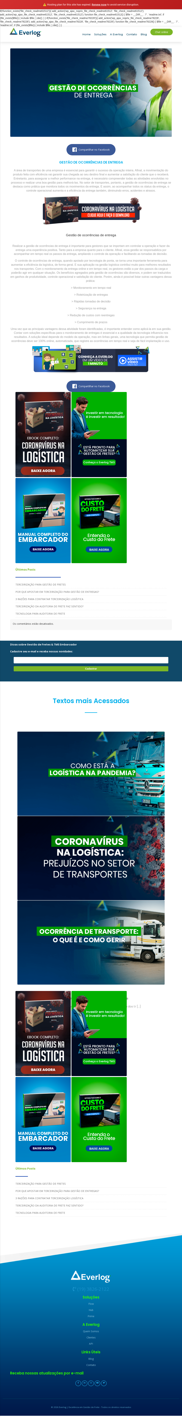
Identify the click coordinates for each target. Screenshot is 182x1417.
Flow (91, 1305)
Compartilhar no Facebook (91, 149)
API (91, 1345)
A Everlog (116, 34)
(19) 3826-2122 (91, 1290)
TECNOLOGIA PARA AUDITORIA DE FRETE (40, 614)
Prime (91, 1317)
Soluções (100, 34)
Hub (91, 1311)
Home (86, 34)
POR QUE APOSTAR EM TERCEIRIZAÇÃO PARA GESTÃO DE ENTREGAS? (57, 592)
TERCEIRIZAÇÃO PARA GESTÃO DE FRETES (40, 585)
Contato (131, 34)
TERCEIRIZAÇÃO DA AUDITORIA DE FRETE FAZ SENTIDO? (49, 606)
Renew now (99, 4)
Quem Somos (91, 1332)
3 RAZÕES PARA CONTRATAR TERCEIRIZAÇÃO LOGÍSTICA (49, 599)
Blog (144, 34)
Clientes (91, 1338)
